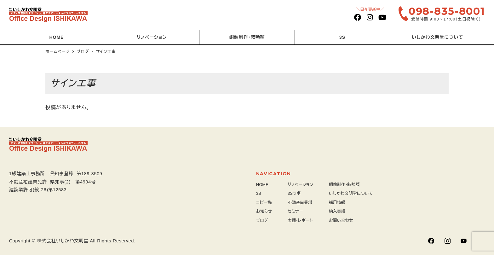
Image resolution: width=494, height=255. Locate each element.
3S (258, 193)
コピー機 (264, 202)
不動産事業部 (300, 202)
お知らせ (264, 211)
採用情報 (337, 202)
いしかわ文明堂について (351, 193)
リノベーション (300, 184)
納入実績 (337, 211)
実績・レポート (300, 220)
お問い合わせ (341, 220)
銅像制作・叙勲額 (344, 184)
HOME (262, 184)
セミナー (295, 211)
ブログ (262, 220)
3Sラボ (294, 193)
